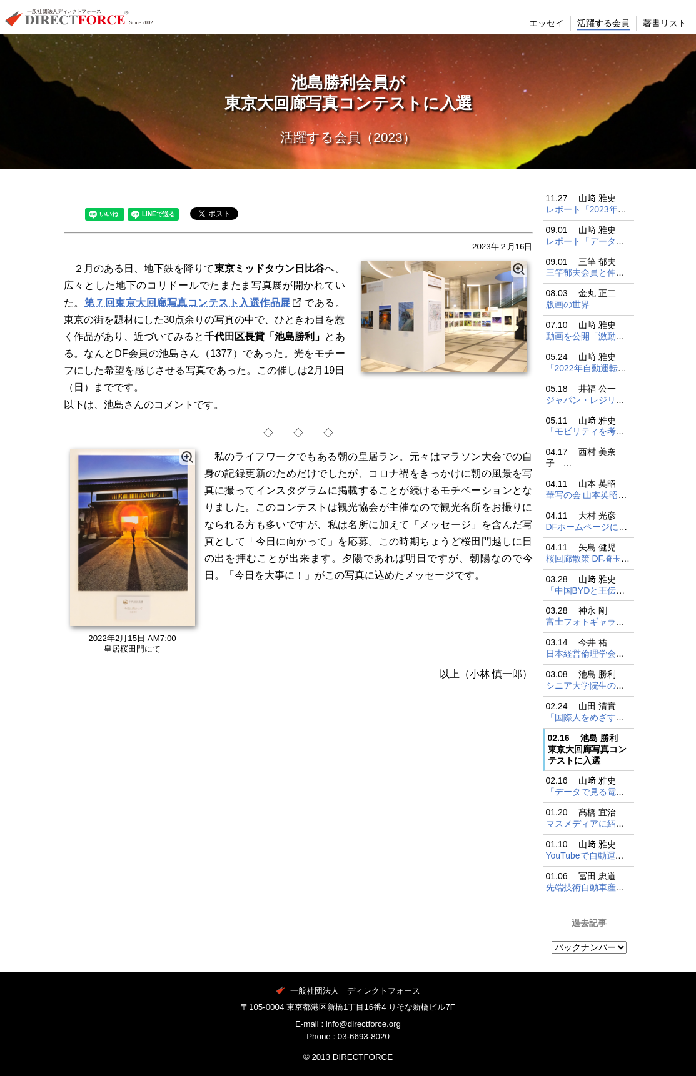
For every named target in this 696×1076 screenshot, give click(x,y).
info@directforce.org (363, 1024)
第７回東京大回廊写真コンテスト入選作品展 (187, 302)
